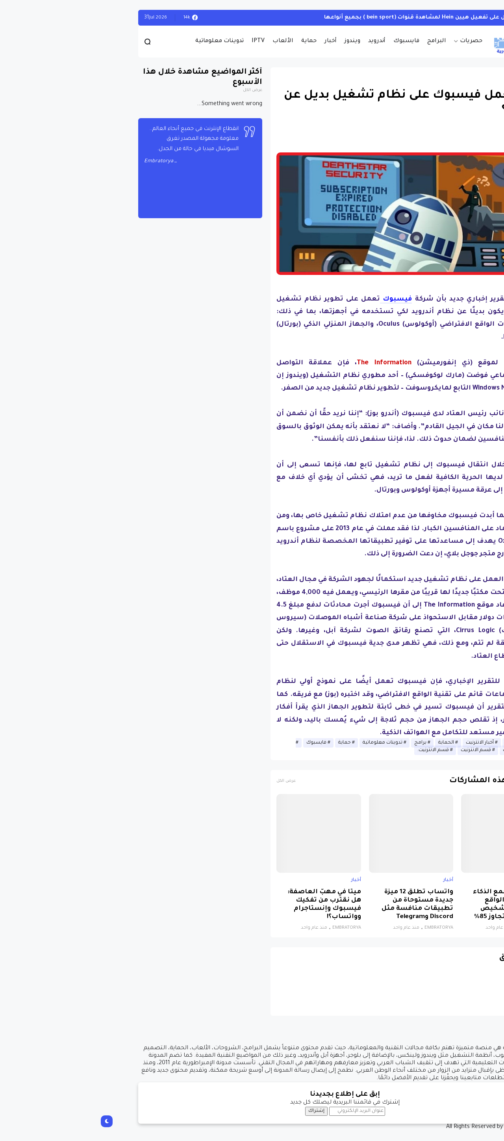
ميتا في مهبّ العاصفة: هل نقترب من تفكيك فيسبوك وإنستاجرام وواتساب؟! (231, 904)
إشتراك (223, 1111)
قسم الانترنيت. (340, 750)
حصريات (378, 41)
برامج (327, 743)
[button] (445, 229)
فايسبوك (313, 41)
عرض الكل (193, 781)
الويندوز (445, 17)
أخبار (238, 41)
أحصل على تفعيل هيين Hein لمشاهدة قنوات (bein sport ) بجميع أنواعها (328, 17)
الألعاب (190, 41)
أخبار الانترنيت (387, 743)
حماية (216, 41)
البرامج (343, 41)
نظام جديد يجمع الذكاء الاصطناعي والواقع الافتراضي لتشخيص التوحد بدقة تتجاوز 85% (416, 904)
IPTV (165, 41)
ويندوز (259, 41)
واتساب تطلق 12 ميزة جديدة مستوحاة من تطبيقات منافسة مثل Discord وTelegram (324, 904)
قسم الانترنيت (383, 750)
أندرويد (284, 41)
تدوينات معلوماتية (126, 41)
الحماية (353, 743)
